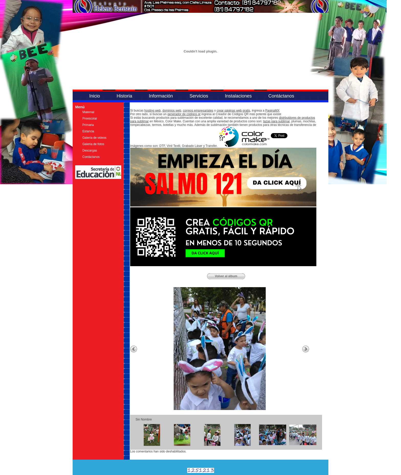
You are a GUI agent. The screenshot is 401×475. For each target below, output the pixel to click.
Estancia (88, 131)
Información (161, 96)
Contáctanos (281, 96)
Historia (124, 96)
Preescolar (89, 118)
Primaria (88, 125)
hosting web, (152, 110)
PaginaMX (272, 110)
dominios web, (172, 110)
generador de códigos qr (184, 114)
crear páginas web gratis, (234, 110)
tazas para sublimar (276, 121)
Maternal (88, 112)
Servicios (199, 96)
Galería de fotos (93, 144)
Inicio (94, 96)
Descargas (89, 150)
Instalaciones (238, 96)
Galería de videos (94, 137)
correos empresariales (198, 110)
